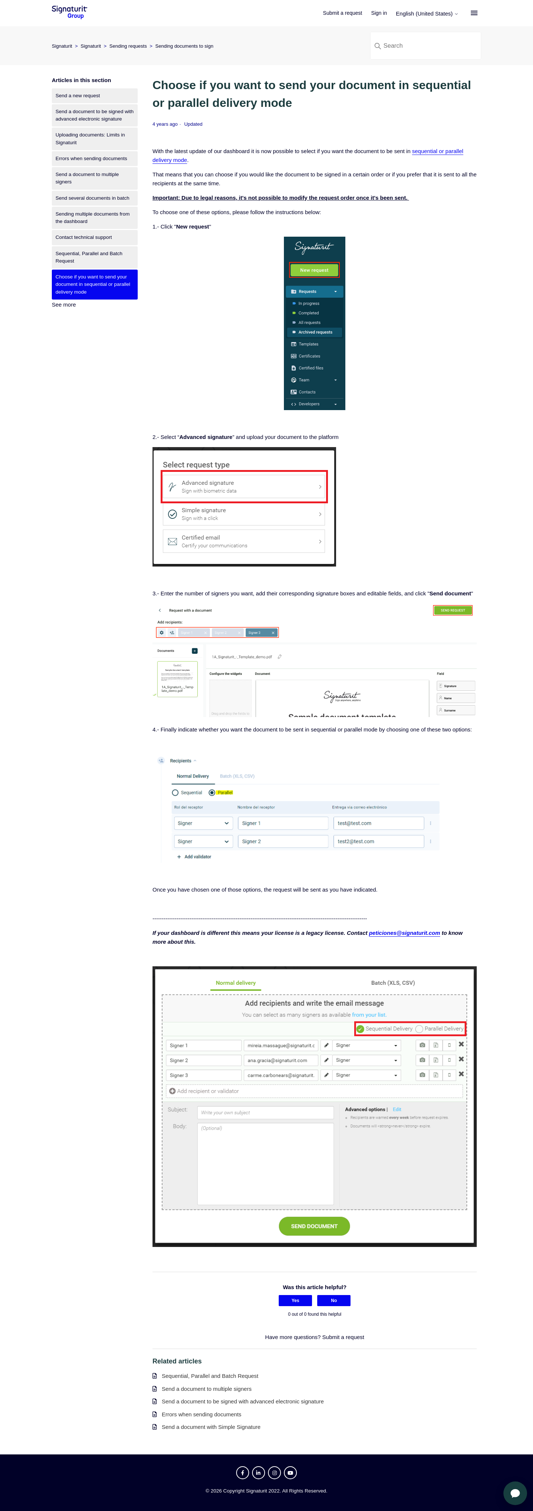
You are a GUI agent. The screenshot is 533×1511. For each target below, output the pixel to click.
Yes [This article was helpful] (295, 1300)
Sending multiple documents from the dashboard (93, 217)
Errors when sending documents (91, 158)
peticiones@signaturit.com (404, 933)
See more (64, 304)
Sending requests (128, 46)
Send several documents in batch (93, 198)
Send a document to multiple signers (87, 178)
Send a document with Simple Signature (211, 1427)
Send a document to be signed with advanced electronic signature (95, 115)
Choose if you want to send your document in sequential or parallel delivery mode (93, 284)
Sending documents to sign (184, 46)
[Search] (425, 46)
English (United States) (429, 13)
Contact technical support (84, 237)
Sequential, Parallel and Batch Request (89, 257)
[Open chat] (515, 1493)
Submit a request (344, 13)
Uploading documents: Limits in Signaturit (90, 138)
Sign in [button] (381, 13)
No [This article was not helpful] (334, 1300)
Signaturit (62, 46)
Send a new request (78, 95)
